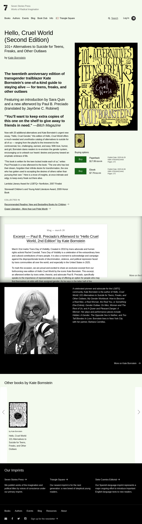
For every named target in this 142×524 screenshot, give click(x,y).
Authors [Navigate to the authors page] (16, 18)
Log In (126, 18)
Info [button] (51, 18)
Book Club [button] (42, 18)
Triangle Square (57, 478)
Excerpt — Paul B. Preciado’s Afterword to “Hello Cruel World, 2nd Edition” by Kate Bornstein (48, 240)
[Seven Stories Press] (5, 8)
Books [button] (7, 18)
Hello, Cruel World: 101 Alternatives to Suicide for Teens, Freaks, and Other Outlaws (18, 441)
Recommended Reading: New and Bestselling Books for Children (35, 204)
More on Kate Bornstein (125, 362)
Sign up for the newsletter (43, 518)
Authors (18, 510)
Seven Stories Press (20, 6)
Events (30, 510)
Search (114, 18)
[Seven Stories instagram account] (25, 517)
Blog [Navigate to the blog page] (33, 18)
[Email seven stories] (5, 517)
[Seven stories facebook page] (12, 517)
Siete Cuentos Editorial (106, 478)
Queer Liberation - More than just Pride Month (26, 209)
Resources (51, 510)
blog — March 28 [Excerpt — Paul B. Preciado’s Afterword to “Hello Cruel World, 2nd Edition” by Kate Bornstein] (48, 230)
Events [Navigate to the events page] (25, 18)
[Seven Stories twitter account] (18, 517)
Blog (40, 510)
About (64, 510)
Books (7, 510)
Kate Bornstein (17, 57)
